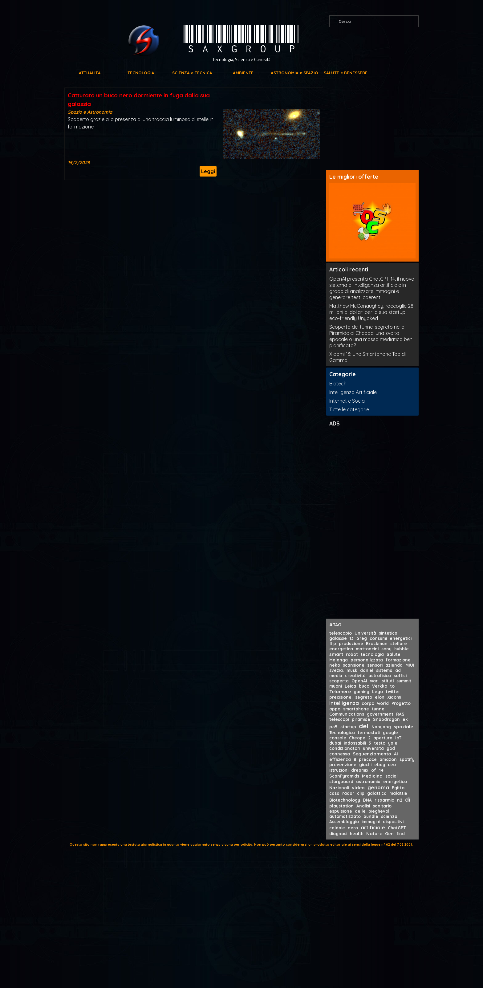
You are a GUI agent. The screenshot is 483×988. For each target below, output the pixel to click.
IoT (398, 737)
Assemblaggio (344, 821)
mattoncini (367, 648)
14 (381, 770)
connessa (339, 753)
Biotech (338, 383)
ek (405, 719)
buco (364, 686)
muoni (335, 686)
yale (392, 743)
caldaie (337, 827)
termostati (369, 732)
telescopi (339, 719)
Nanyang (381, 726)
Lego (377, 691)
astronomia (368, 781)
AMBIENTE (243, 72)
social (391, 776)
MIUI (409, 665)
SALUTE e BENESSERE (345, 72)
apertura (382, 737)
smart (336, 654)
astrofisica (379, 675)
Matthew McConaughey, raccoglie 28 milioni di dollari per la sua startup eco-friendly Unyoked (371, 312)
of (373, 770)
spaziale (403, 727)
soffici (400, 675)
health (356, 833)
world (383, 703)
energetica (341, 648)
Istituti (387, 680)
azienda (394, 665)
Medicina (372, 776)
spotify (407, 759)
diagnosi (338, 833)
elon (379, 697)
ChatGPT (397, 827)
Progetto (401, 703)
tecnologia (372, 654)
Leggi (208, 171)
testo (379, 743)
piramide (361, 719)
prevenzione (342, 764)
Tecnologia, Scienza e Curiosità (241, 59)
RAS (400, 714)
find (400, 833)
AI (396, 753)
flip (332, 643)
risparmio (384, 800)
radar (348, 793)
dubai (335, 743)
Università (365, 633)
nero (353, 827)
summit (403, 680)
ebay (379, 764)
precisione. (340, 697)
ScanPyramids (344, 776)
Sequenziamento (372, 754)
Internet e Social (347, 401)
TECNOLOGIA (141, 72)
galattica (377, 793)
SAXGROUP (241, 40)
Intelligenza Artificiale (353, 392)
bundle (370, 816)
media (335, 675)
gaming (361, 691)
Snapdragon (386, 719)
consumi (378, 638)
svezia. (336, 670)
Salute (393, 654)
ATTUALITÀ (90, 72)
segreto (363, 697)
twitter (393, 691)
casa (334, 793)
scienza (389, 816)
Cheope (357, 737)
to (392, 686)
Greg (361, 638)
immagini (371, 821)
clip (360, 793)
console (337, 737)
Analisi (363, 805)
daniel (366, 670)
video (358, 788)
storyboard (341, 781)
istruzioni (338, 770)
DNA (367, 800)
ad (398, 670)
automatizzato (345, 816)
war (374, 680)
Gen (389, 833)
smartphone (356, 708)
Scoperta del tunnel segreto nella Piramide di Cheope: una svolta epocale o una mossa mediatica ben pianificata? (370, 336)
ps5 (333, 727)
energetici (401, 638)
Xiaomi (394, 697)
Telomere (340, 691)
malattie (398, 793)
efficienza (340, 759)
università (373, 748)
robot (352, 654)
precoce (368, 759)
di (407, 799)
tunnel (379, 708)
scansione (353, 665)
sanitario (382, 805)
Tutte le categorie (349, 409)
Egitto (398, 787)
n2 (399, 800)
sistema (384, 670)
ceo (392, 764)
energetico (395, 781)
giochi (365, 764)
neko (334, 665)
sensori (375, 665)
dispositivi (393, 821)
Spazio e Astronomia (90, 112)
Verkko (379, 686)
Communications (346, 714)
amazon (388, 759)
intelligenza (344, 703)
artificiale (373, 827)
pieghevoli (379, 811)
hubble (401, 648)
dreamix (359, 770)
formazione (398, 659)
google (390, 732)
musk (352, 670)
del (363, 726)
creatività (355, 675)
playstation (341, 805)
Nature (374, 833)
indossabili (355, 743)
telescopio (340, 633)
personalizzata (367, 659)
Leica (350, 686)
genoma (378, 787)
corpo (368, 703)
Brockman (377, 643)
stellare (398, 643)
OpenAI (359, 680)
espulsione (340, 811)
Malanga (338, 659)
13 (352, 638)
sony (386, 648)
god (391, 748)
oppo (334, 708)
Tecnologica (342, 732)
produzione (351, 643)
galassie (338, 638)
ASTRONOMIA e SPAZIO (294, 72)
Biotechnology (344, 800)
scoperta (339, 680)
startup (348, 726)
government (380, 714)
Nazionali (339, 787)
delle (360, 811)
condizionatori (344, 748)
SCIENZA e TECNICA (192, 72)
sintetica (388, 633)
